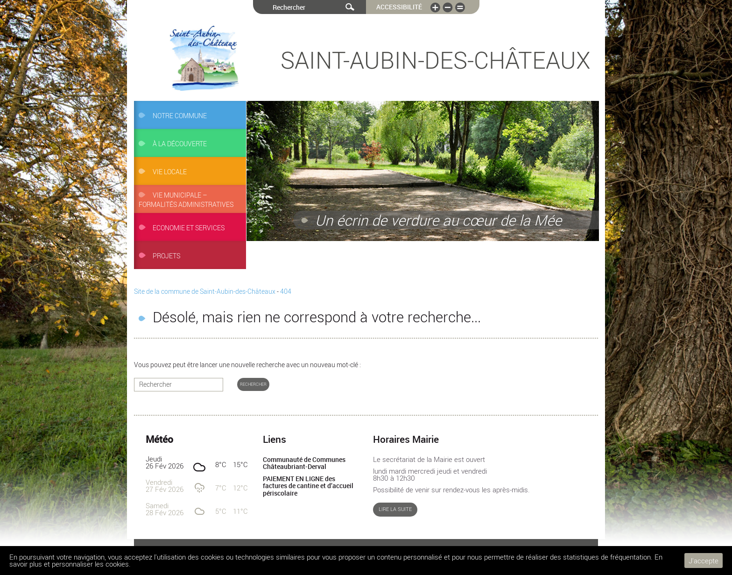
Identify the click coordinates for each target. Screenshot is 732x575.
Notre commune (180, 116)
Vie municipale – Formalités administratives (186, 200)
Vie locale (170, 172)
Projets (166, 256)
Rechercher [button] (253, 384)
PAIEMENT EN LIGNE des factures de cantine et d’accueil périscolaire (308, 486)
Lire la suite (395, 509)
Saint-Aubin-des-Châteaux (436, 59)
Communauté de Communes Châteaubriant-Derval (304, 463)
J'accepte (703, 560)
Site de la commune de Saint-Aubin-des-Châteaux (204, 291)
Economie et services (189, 228)
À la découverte (180, 144)
